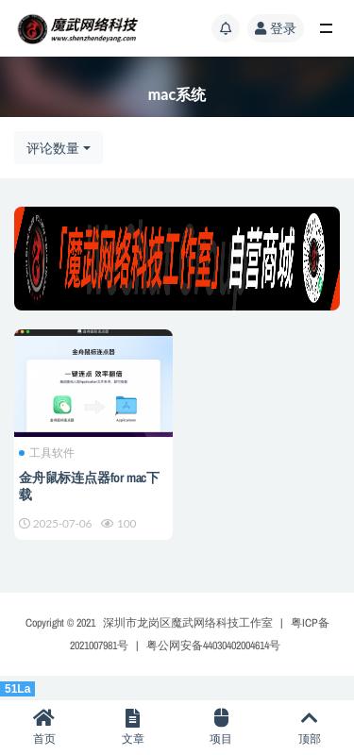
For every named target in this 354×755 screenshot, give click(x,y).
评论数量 (52, 148)
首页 (44, 727)
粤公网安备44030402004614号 (213, 645)
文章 (133, 727)
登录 (275, 28)
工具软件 (47, 453)
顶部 (309, 727)
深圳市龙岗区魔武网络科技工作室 (188, 622)
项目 (221, 727)
